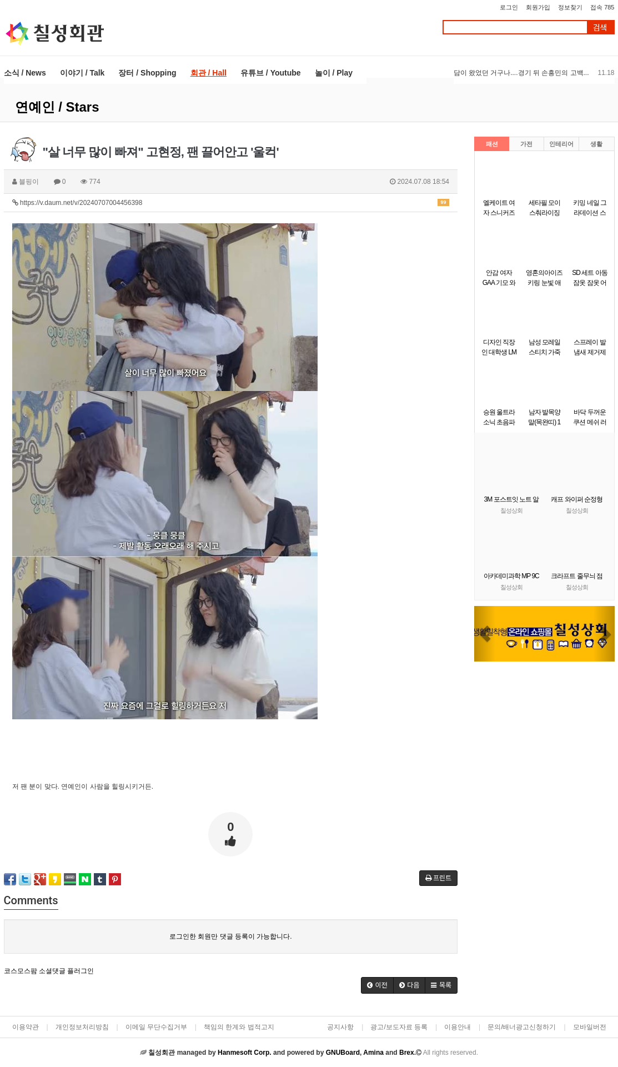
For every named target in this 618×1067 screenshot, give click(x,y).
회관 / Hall (208, 72)
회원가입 (538, 7)
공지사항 (340, 1027)
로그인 (509, 7)
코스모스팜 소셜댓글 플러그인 (49, 971)
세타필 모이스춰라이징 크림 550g (544, 213)
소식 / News (25, 72)
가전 (526, 144)
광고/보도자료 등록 (399, 1027)
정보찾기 (570, 7)
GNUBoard (343, 1052)
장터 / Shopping (147, 72)
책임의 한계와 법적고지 (239, 1027)
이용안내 (457, 1027)
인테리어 (561, 144)
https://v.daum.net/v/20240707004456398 (231, 203)
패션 (492, 144)
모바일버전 (589, 1027)
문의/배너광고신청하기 (522, 1027)
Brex (406, 1052)
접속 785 (602, 7)
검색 (600, 27)
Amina (373, 1052)
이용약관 (25, 1027)
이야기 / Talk (82, 72)
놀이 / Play (334, 72)
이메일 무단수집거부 (156, 1027)
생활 (596, 144)
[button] (484, 634)
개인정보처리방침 (82, 1027)
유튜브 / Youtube (270, 72)
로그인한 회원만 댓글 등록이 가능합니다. (230, 936)
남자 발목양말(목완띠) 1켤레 (544, 422)
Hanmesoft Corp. (245, 1052)
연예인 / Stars (57, 106)
